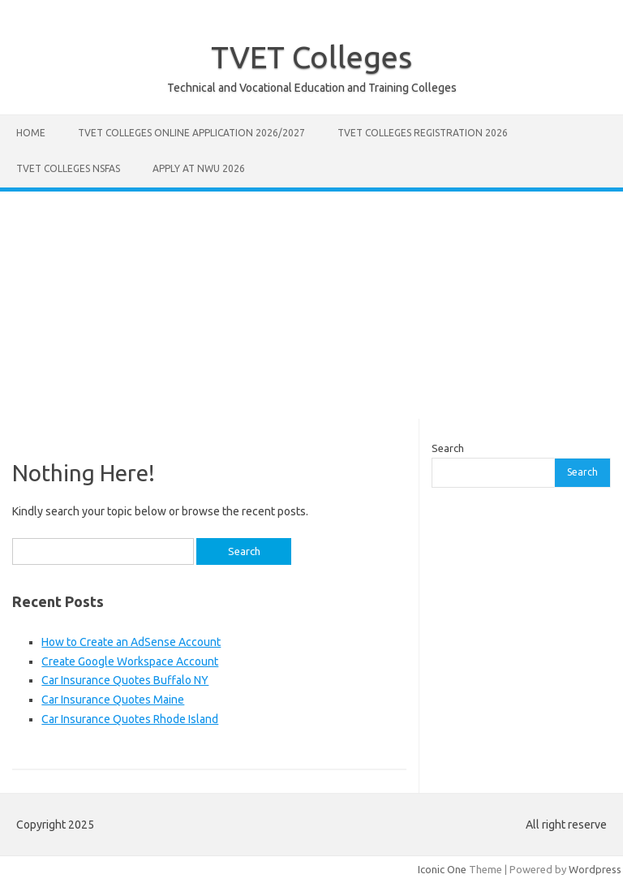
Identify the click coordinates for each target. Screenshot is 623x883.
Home (30, 132)
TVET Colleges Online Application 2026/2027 (191, 132)
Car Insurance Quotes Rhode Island (129, 719)
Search (448, 448)
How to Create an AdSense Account (131, 641)
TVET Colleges (311, 57)
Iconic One (442, 869)
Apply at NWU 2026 (199, 168)
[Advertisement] (311, 305)
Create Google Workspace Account (129, 661)
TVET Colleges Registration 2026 (422, 132)
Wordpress (595, 869)
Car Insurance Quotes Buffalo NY (124, 680)
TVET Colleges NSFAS (68, 168)
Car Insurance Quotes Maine (112, 699)
